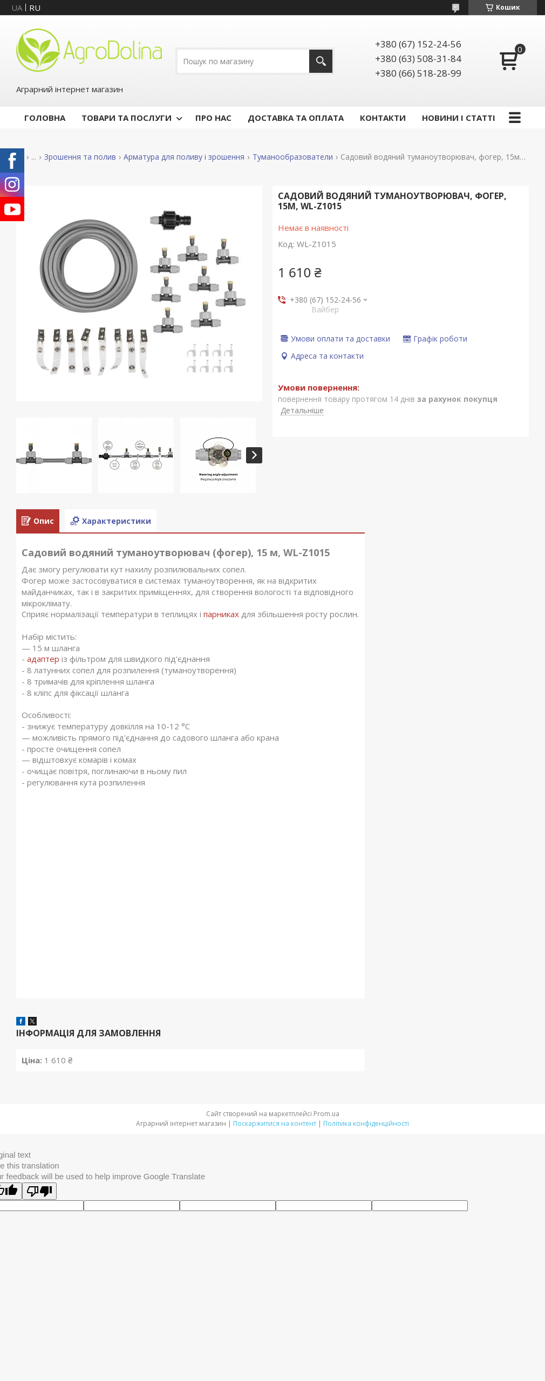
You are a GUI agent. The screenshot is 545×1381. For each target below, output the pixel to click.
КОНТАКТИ (383, 117)
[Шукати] (320, 61)
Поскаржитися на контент (274, 1123)
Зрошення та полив (80, 157)
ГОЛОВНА (44, 117)
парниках (221, 614)
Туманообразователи (293, 157)
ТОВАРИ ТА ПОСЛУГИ (126, 117)
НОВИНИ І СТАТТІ (458, 117)
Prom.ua (326, 1113)
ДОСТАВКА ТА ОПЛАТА (296, 117)
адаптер (43, 658)
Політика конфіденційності (366, 1123)
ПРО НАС (213, 117)
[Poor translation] (39, 1191)
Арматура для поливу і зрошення (184, 157)
